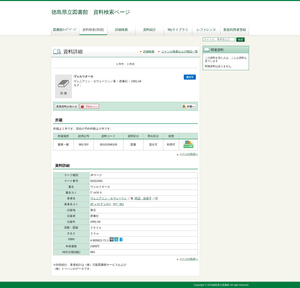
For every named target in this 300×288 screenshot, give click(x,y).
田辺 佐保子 (143, 198)
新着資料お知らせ (66, 106)
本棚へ (191, 106)
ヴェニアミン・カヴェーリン (108, 198)
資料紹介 (149, 29)
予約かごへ (92, 106)
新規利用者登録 (234, 29)
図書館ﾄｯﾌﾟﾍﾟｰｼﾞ (65, 29)
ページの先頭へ (189, 154)
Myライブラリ (178, 29)
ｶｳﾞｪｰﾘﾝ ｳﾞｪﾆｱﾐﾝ (100, 204)
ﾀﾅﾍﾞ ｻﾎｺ (118, 204)
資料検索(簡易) (93, 29)
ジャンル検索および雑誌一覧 (179, 51)
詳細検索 (121, 29)
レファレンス (206, 29)
